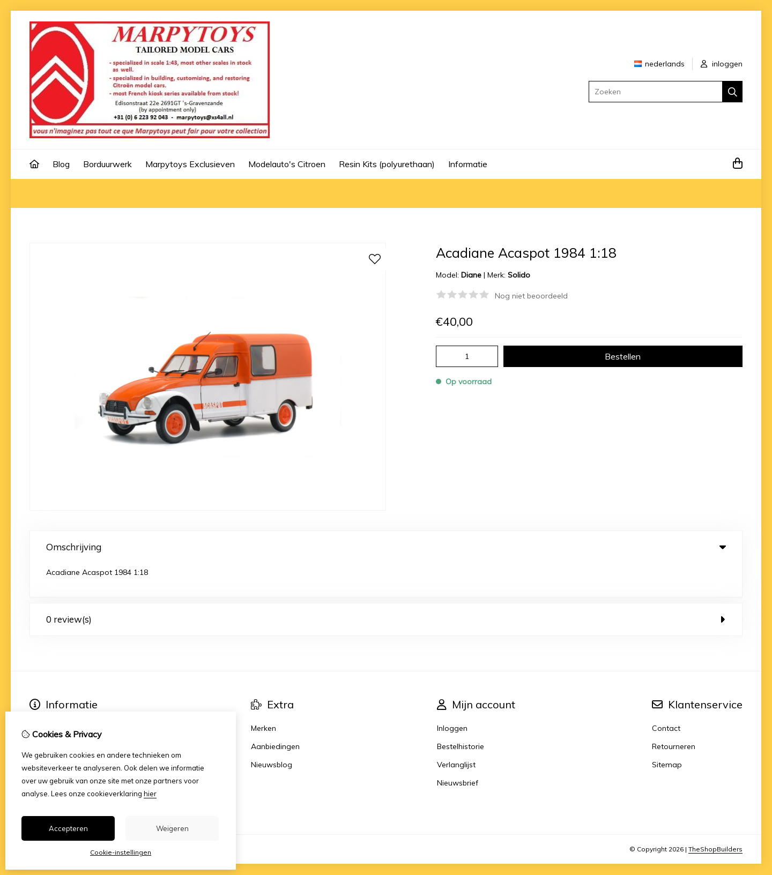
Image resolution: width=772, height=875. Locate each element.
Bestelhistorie (460, 712)
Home (40, 193)
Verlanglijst (456, 731)
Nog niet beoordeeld (531, 296)
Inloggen (452, 694)
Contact (666, 694)
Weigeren (172, 828)
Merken (263, 694)
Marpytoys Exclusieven (190, 164)
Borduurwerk (107, 164)
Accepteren (68, 828)
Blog (61, 164)
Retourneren (673, 712)
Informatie (467, 164)
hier (150, 793)
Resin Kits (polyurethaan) (387, 164)
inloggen (722, 64)
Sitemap (667, 731)
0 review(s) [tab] (386, 585)
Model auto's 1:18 (91, 193)
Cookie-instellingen (120, 852)
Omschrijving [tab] (386, 546)
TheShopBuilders (715, 815)
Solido (519, 275)
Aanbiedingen (275, 712)
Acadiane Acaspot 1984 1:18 (182, 193)
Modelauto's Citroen (286, 164)
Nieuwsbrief (457, 749)
